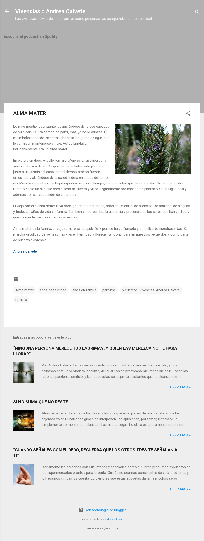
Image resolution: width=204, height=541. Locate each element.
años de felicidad (53, 290)
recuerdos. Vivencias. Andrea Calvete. (151, 290)
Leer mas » (180, 387)
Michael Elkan (114, 519)
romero (21, 299)
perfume (109, 290)
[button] (188, 114)
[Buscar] (197, 13)
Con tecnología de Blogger (102, 510)
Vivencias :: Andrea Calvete (50, 11)
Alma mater (24, 290)
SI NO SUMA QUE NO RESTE (40, 401)
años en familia (84, 290)
